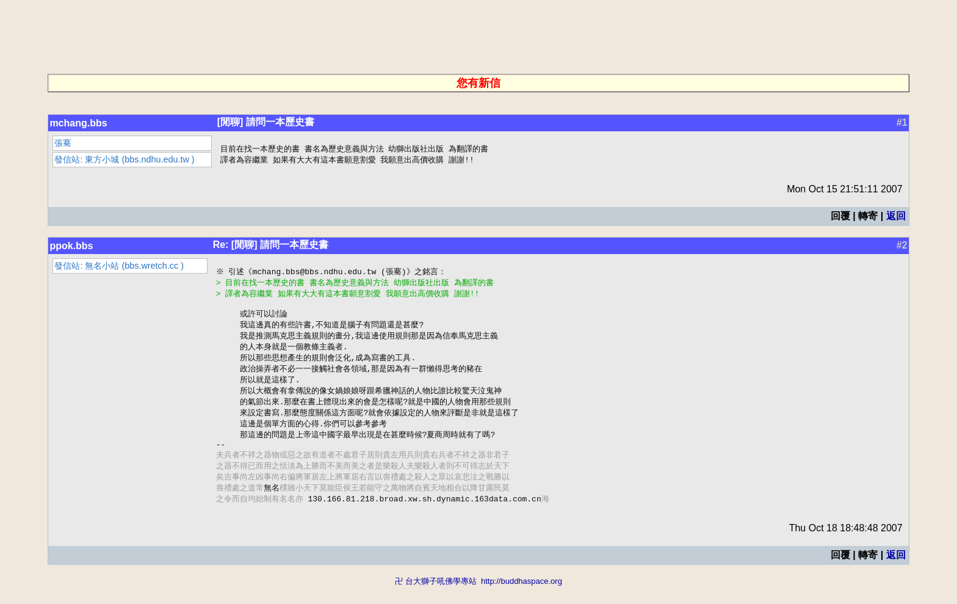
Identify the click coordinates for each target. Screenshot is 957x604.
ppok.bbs (71, 247)
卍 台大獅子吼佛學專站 (436, 598)
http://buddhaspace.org (521, 598)
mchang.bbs (78, 123)
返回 (896, 217)
